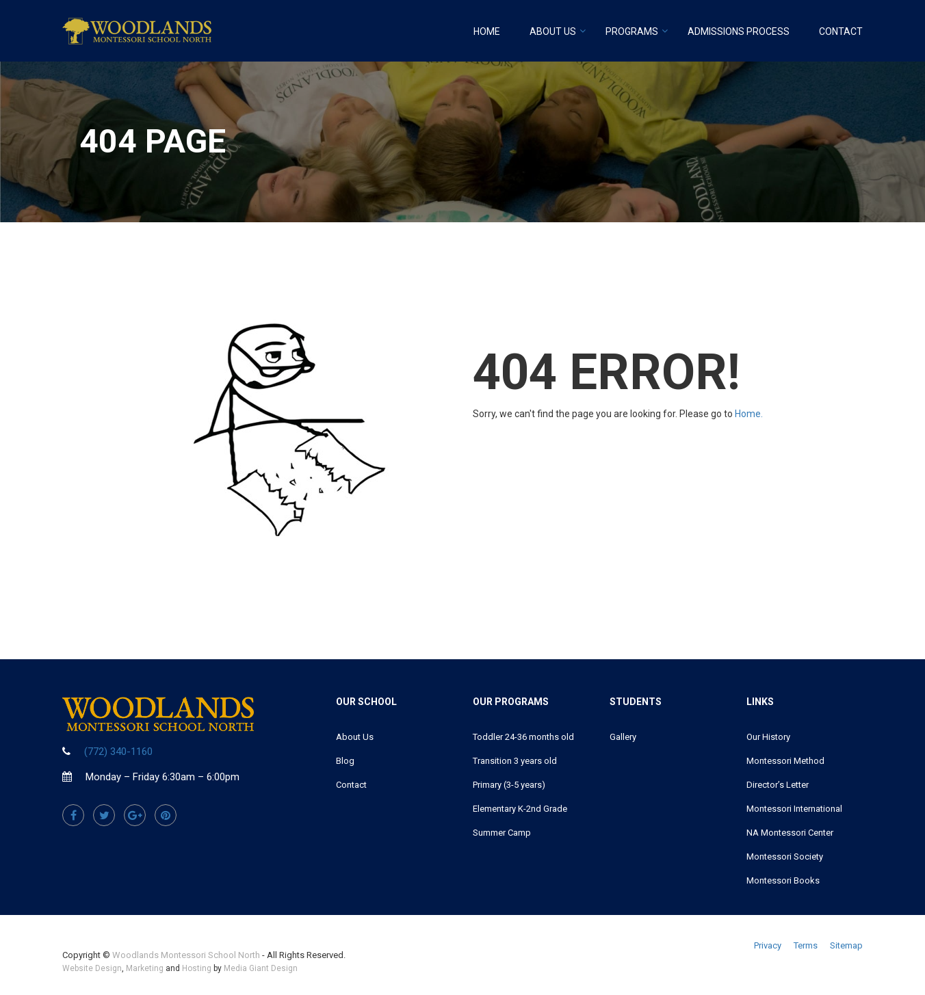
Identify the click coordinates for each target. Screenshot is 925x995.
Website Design (92, 968)
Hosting (196, 968)
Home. (749, 413)
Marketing (145, 968)
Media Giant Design (261, 968)
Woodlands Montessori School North (186, 955)
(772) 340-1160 (118, 751)
